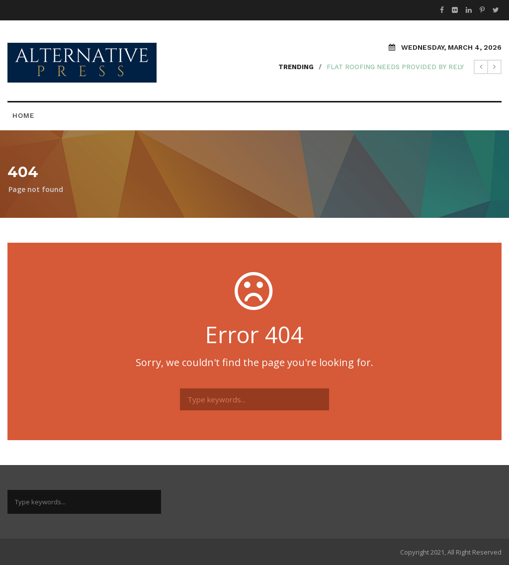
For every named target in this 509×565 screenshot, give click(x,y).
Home (23, 115)
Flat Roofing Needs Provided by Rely (395, 67)
